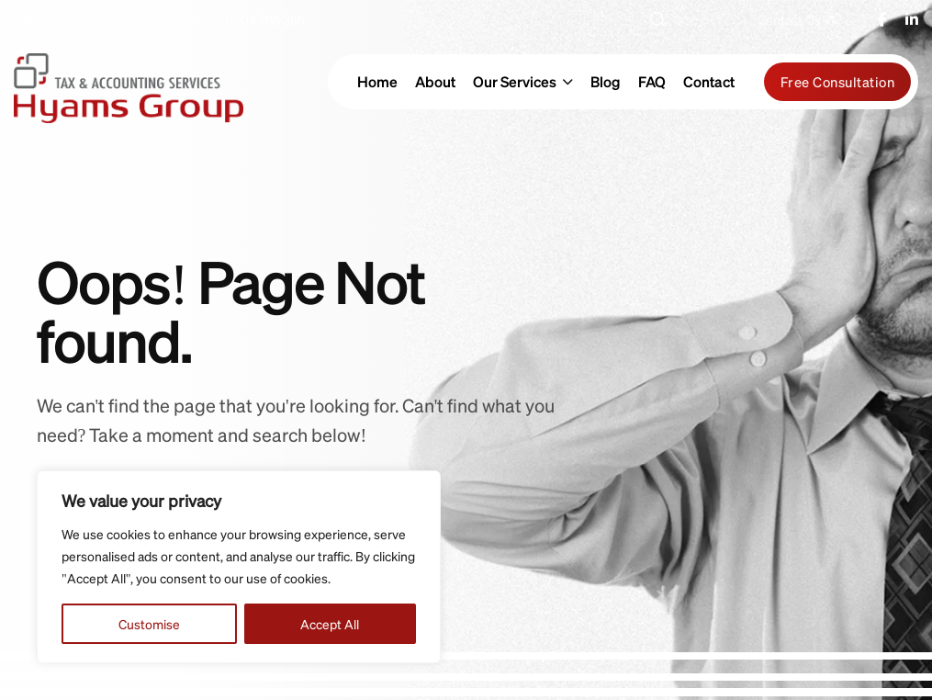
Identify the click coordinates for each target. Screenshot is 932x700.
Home (377, 81)
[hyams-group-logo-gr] (128, 81)
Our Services (514, 81)
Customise (149, 623)
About (435, 81)
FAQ (652, 81)
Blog (605, 81)
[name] (796, 19)
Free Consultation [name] (837, 82)
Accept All (329, 623)
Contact (709, 81)
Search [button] (680, 18)
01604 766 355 (262, 19)
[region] (239, 566)
